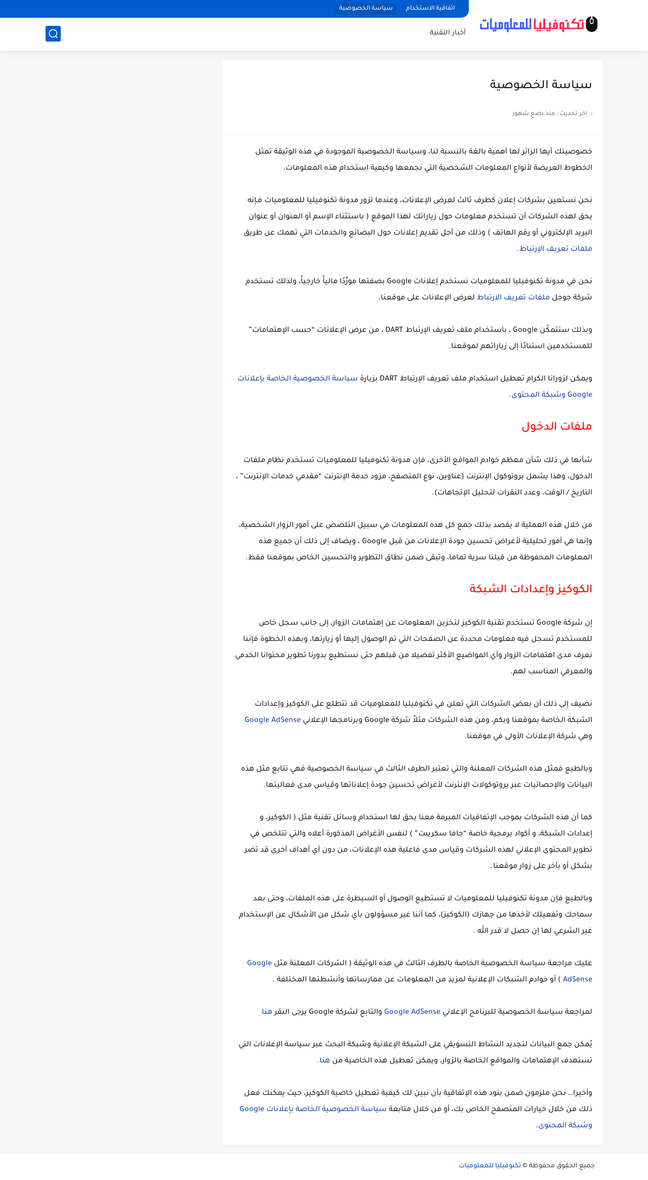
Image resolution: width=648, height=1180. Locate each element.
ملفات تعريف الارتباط (513, 298)
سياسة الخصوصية (366, 9)
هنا (267, 1013)
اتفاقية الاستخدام (430, 9)
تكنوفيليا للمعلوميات (490, 1166)
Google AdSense (273, 721)
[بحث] (53, 34)
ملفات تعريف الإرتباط (555, 250)
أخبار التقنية (448, 33)
